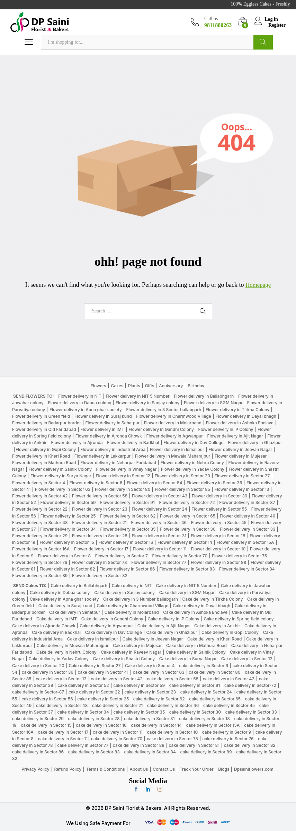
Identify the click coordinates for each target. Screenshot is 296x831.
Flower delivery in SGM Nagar (213, 402)
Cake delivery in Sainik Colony (196, 652)
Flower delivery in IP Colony (225, 429)
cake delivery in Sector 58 (172, 678)
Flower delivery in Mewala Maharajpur (172, 456)
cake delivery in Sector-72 (250, 685)
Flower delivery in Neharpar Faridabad (118, 462)
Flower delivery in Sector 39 (219, 495)
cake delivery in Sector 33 (251, 712)
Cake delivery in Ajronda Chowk (43, 625)
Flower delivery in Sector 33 (247, 529)
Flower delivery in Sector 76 (39, 562)
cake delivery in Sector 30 (195, 712)
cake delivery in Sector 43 (228, 678)
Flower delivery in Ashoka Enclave (239, 422)
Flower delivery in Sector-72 (187, 502)
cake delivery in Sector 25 (103, 698)
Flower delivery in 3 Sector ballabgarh (163, 409)
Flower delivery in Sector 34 (68, 529)
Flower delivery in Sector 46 (159, 522)
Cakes (117, 385)
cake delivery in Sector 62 (159, 698)
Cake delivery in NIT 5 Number (186, 585)
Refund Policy (67, 769)
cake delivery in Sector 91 (194, 685)
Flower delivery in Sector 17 (101, 548)
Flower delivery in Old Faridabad (44, 429)
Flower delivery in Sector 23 (99, 509)
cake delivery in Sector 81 (194, 745)
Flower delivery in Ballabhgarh (204, 396)
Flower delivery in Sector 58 (99, 495)
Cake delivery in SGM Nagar (187, 592)
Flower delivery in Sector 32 (99, 575)
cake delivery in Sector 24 (206, 692)
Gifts (149, 385)
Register (277, 24)
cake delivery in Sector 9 (226, 732)
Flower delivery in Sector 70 (180, 555)
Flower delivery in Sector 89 (40, 575)
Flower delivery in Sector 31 (159, 535)
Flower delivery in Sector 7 (121, 555)
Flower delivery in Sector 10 (218, 548)
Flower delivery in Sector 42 (40, 495)
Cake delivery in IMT (56, 618)
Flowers (98, 385)
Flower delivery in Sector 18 (218, 535)
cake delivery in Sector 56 (47, 698)
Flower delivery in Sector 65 (187, 516)
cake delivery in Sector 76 (228, 738)
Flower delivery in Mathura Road (44, 462)
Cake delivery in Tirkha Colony (212, 599)
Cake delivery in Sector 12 (246, 658)
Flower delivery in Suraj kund (103, 416)
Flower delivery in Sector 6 (96, 482)
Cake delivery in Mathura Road (196, 645)
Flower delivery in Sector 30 (187, 529)
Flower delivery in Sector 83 (187, 569)
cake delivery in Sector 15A (213, 725)
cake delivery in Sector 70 (116, 738)
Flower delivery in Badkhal (133, 442)
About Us (139, 769)
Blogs (223, 769)
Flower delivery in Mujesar (241, 456)
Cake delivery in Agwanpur (106, 625)
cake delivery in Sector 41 (103, 672)
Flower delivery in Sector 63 (62, 489)
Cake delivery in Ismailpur (92, 639)
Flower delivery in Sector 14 (185, 542)
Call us (211, 18)
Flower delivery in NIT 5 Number (137, 396)
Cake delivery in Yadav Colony (58, 658)
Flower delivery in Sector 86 (127, 569)
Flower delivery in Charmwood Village (173, 416)
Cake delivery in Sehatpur (74, 612)
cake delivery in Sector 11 (118, 732)
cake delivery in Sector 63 (159, 672)
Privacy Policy (35, 769)
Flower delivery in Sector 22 (40, 509)
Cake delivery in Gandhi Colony (112, 618)
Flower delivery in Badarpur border (46, 422)
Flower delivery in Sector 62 (127, 516)
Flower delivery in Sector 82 (67, 569)
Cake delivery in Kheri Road (214, 639)
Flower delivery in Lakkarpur (102, 456)
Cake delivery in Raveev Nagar (131, 652)
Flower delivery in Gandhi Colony (161, 429)
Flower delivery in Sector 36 (214, 482)
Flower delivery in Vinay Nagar (126, 469)
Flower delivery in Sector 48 (40, 522)
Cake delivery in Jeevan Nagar (153, 639)
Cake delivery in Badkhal (56, 632)
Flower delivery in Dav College (193, 442)
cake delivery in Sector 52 (83, 685)
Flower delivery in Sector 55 (219, 509)
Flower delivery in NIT (79, 396)
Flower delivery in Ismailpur (177, 449)
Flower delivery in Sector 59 (68, 502)
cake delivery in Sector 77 (82, 745)
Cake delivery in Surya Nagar (188, 658)
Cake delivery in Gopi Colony (230, 632)
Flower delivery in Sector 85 (182, 489)
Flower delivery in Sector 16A (41, 548)
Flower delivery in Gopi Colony (46, 449)
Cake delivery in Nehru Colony (66, 652)
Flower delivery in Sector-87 (247, 502)
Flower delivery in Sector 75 (239, 555)
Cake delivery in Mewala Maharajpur (73, 645)
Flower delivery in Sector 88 (218, 562)
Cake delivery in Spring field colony (238, 618)
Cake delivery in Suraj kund (65, 605)
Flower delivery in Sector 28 (99, 535)
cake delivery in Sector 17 (63, 732)
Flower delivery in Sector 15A (245, 542)
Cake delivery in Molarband (132, 612)
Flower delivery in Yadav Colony (192, 469)
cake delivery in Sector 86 (38, 751)
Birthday (196, 385)
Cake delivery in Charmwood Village (132, 605)
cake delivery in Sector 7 (62, 738)
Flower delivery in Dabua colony (79, 402)
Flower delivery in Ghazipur (255, 442)
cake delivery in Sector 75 (172, 738)
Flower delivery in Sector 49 (248, 516)
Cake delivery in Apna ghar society (64, 599)
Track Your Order (197, 769)
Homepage (258, 284)
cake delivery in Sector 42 (116, 678)
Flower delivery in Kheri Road (41, 456)
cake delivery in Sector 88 (138, 745)
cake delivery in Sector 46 (173, 705)
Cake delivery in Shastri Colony (124, 658)
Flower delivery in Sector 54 (154, 482)
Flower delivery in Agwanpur (174, 436)
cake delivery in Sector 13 (61, 678)
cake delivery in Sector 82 (250, 745)
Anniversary (171, 385)
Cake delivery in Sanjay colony (124, 592)
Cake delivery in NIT (132, 585)
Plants (134, 385)
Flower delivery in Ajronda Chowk (108, 436)
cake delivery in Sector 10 (172, 732)
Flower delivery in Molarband (172, 422)
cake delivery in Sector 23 (150, 692)
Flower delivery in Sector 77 (158, 562)
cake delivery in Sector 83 (94, 751)
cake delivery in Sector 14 (156, 725)
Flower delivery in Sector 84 (247, 569)
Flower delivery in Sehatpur (112, 422)
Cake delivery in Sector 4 (150, 665)
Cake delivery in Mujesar (137, 645)
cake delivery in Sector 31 (149, 718)
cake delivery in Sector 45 (229, 705)
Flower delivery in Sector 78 (99, 562)
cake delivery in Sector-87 (38, 692)
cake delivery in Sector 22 (94, 692)
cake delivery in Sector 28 (94, 718)
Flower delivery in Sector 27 (242, 475)
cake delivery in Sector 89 (206, 751)
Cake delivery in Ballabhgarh (79, 585)
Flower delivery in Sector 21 (99, 522)
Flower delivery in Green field (41, 416)
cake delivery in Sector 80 (214, 672)
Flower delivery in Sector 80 (122, 489)
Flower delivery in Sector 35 (128, 529)
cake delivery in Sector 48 (62, 705)
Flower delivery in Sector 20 (182, 475)
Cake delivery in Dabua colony (60, 592)
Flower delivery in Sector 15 (66, 542)
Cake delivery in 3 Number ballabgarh (140, 599)
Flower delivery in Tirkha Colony (237, 409)
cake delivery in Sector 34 (83, 712)
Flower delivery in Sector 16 (126, 542)
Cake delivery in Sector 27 (95, 665)
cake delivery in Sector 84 (150, 751)
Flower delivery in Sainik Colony (59, 469)
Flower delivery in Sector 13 (242, 489)
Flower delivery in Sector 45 (218, 522)
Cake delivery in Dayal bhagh (201, 605)
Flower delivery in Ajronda (77, 442)
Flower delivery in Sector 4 (38, 482)
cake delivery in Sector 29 (38, 718)
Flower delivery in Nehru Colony (192, 462)
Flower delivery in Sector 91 (127, 502)
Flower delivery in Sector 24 (159, 509)
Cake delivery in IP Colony (173, 618)
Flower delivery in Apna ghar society (86, 409)
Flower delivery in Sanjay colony (147, 402)
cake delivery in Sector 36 (47, 672)
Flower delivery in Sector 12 (123, 475)
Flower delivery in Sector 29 (40, 535)
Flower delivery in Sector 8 (64, 555)
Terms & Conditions (105, 769)
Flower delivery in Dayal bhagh (245, 416)
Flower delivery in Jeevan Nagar (240, 449)
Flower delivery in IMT (102, 429)
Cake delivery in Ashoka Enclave (195, 612)
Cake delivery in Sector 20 (38, 665)
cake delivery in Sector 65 (215, 698)
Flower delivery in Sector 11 (160, 548)
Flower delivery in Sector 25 (68, 516)
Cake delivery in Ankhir (217, 625)
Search (262, 42)
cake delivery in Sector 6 (203, 665)
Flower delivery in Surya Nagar (60, 475)
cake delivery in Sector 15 (46, 725)
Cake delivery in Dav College (113, 632)
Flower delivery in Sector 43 (160, 495)
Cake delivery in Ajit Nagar (163, 625)
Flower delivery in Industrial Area (112, 449)
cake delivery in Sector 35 (139, 712)
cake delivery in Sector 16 (101, 725)
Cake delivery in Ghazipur (171, 632)
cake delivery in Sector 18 (204, 718)
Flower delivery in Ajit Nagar (235, 436)
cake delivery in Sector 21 (117, 705)
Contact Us (164, 769)
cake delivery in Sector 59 (139, 685)
